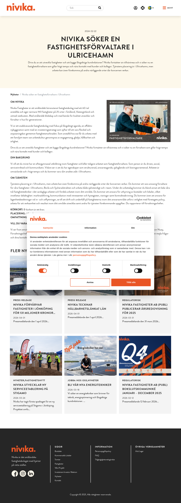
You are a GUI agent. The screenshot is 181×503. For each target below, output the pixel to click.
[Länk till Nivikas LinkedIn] (31, 473)
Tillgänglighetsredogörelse (105, 459)
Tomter (57, 459)
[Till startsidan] (21, 6)
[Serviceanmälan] (143, 8)
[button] (165, 8)
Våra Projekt (59, 467)
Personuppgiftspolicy (103, 451)
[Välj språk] (151, 8)
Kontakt (58, 480)
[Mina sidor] (136, 8)
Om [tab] (133, 228)
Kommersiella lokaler (63, 455)
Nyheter (14, 94)
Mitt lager (139, 451)
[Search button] (99, 7)
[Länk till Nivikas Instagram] (23, 473)
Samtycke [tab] (48, 228)
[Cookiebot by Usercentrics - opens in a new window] (138, 218)
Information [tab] (90, 228)
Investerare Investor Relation (66, 472)
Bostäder (58, 451)
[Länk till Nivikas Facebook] (15, 473)
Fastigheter (59, 463)
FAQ (97, 455)
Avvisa (90, 282)
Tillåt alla (130, 282)
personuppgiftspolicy (84, 255)
